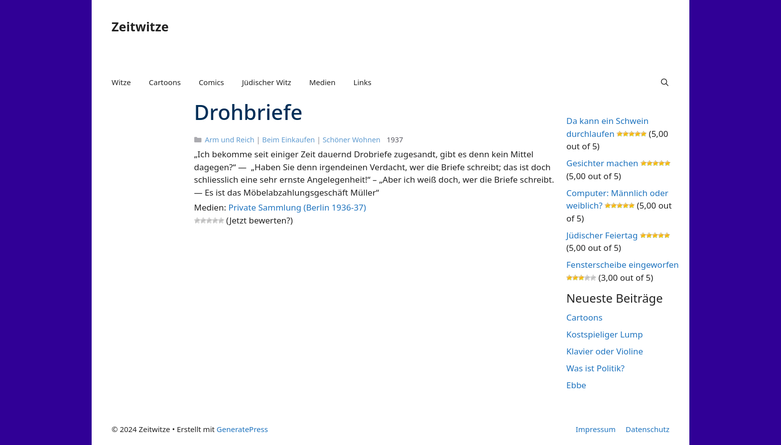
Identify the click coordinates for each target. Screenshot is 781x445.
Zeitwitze (140, 26)
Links (363, 82)
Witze (121, 82)
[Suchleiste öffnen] (664, 82)
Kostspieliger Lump (604, 334)
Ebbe (576, 385)
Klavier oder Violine (604, 351)
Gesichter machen (602, 163)
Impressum (596, 429)
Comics (211, 82)
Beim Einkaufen (288, 139)
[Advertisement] (143, 253)
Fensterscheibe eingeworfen (622, 264)
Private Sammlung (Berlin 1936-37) (297, 207)
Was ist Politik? (595, 368)
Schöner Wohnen (352, 139)
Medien (322, 82)
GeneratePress (242, 429)
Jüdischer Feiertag (602, 235)
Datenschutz (647, 429)
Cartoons (165, 82)
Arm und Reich (230, 139)
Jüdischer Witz (266, 82)
